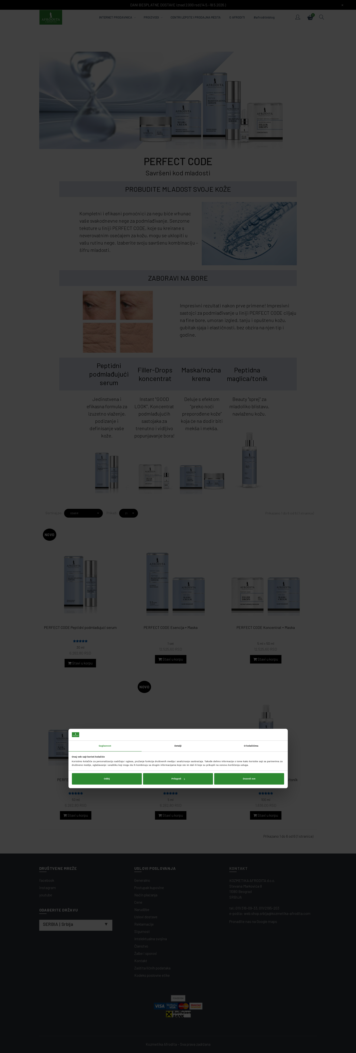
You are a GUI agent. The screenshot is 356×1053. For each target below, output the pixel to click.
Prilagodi (178, 547)
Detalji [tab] (178, 514)
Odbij (107, 547)
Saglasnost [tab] (105, 514)
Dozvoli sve (249, 547)
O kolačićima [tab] (251, 514)
